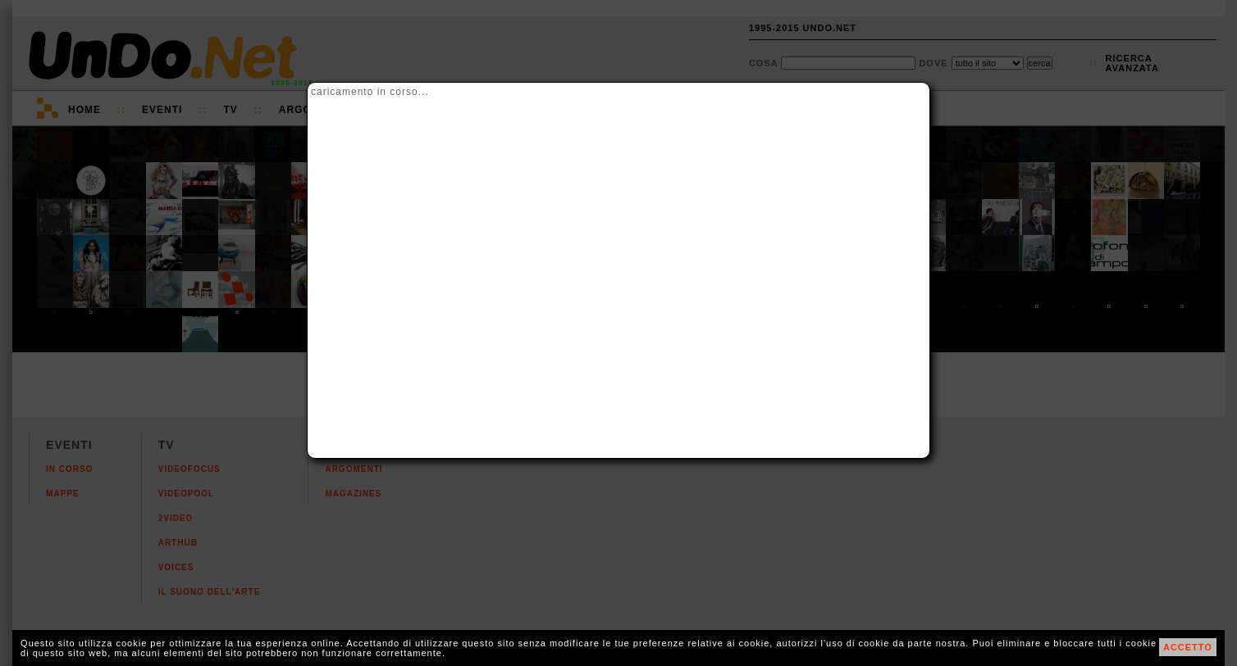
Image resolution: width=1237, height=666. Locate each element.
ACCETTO (1187, 647)
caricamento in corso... (370, 91)
